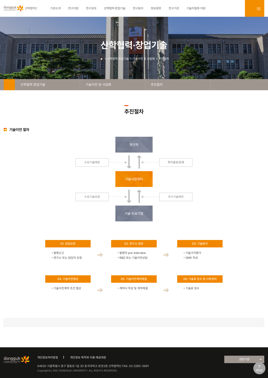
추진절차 (164, 58)
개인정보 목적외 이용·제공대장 (88, 357)
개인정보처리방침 (47, 357)
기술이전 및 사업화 (144, 58)
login (250, 9)
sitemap (259, 9)
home (9, 84)
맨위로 (259, 370)
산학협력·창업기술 (118, 58)
